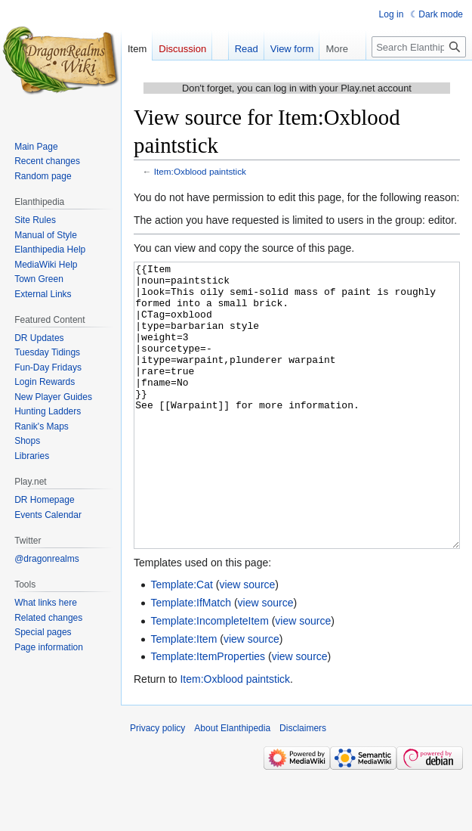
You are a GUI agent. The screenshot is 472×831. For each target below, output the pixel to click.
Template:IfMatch (190, 659)
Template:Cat (181, 641)
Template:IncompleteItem (209, 677)
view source (247, 641)
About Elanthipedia (232, 785)
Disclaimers (302, 785)
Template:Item (183, 696)
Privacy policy (157, 785)
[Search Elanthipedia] (419, 46)
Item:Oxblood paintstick (200, 171)
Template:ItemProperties (207, 713)
